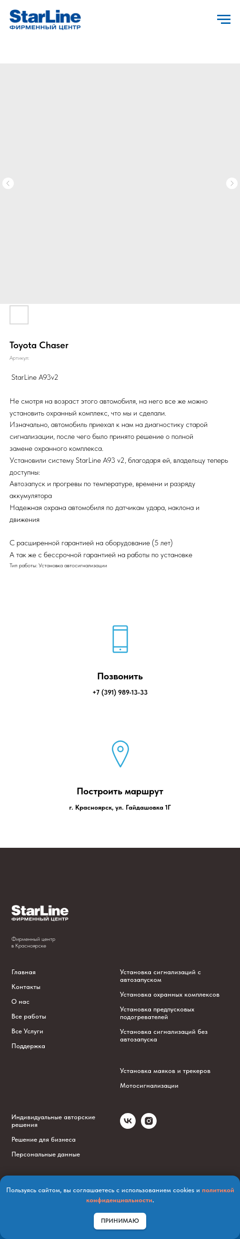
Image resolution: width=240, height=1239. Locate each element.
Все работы (28, 1016)
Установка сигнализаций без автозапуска (164, 1035)
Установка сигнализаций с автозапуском (160, 975)
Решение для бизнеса (43, 1139)
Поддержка (28, 1046)
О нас (20, 1001)
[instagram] (149, 1126)
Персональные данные (45, 1154)
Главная (23, 972)
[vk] (128, 1126)
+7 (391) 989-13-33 (120, 692)
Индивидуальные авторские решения (53, 1120)
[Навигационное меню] (223, 19)
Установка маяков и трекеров (165, 1070)
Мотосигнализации (149, 1085)
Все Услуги (27, 1031)
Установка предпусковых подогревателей (157, 1012)
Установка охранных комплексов (170, 994)
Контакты (25, 986)
